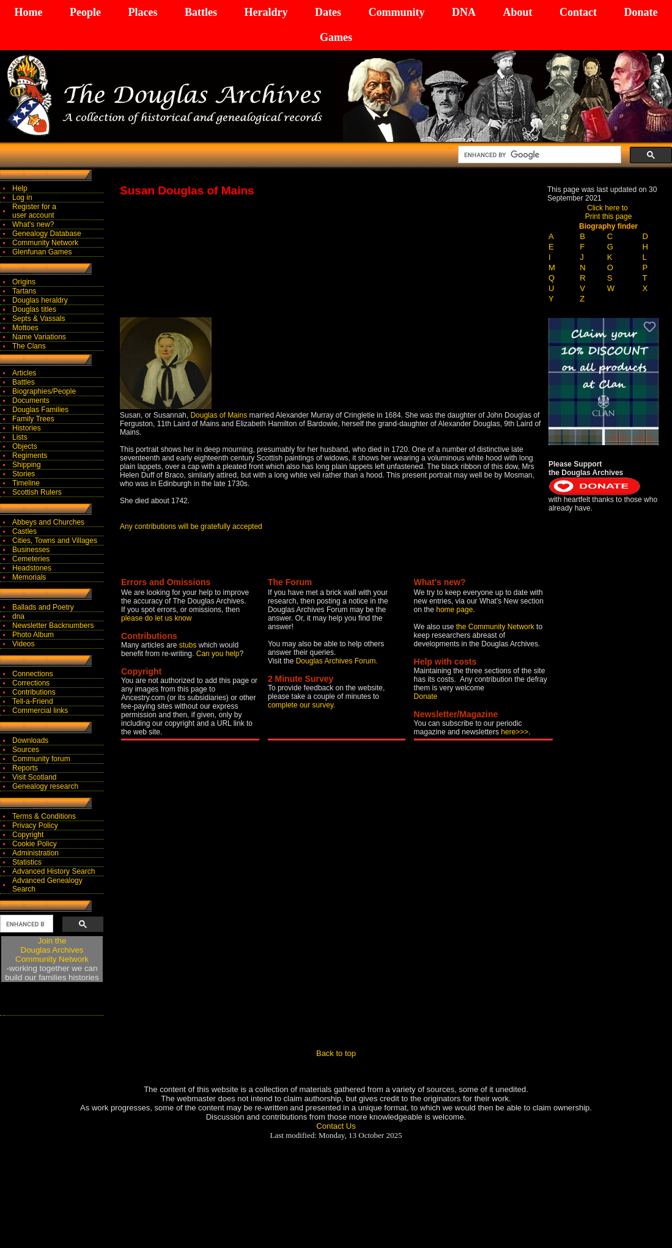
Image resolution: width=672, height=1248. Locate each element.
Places (142, 12)
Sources (25, 749)
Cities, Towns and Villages (54, 540)
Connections (32, 674)
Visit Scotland (34, 777)
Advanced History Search (53, 871)
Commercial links (40, 710)
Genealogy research (45, 786)
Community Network (45, 242)
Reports (25, 768)
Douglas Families (40, 409)
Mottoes (25, 327)
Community (396, 12)
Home (29, 12)
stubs (189, 645)
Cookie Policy (34, 844)
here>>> (514, 732)
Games (336, 37)
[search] (538, 154)
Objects (24, 446)
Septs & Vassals (38, 318)
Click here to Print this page (608, 212)
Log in (22, 197)
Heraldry (265, 12)
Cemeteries (31, 559)
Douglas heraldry (40, 300)
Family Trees (33, 419)
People (85, 12)
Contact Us (335, 1126)
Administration (35, 853)
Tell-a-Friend (32, 701)
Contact (578, 12)
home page (454, 609)
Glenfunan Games (42, 252)
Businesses (31, 549)
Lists (20, 437)
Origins (23, 282)
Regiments (29, 455)
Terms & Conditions (44, 816)
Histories (26, 428)
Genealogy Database (46, 233)
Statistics (27, 862)
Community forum (41, 759)
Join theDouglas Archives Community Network (52, 950)
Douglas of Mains (218, 415)
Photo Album (33, 634)
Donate (640, 12)
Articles (24, 373)
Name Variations (39, 337)
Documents (31, 400)
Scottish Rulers (37, 492)
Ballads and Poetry (43, 607)
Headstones (31, 568)
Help (20, 188)
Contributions (34, 692)
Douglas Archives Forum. (337, 661)
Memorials (29, 577)
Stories (23, 474)
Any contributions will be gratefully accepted (191, 526)
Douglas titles (34, 309)
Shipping (26, 464)
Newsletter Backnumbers (53, 625)
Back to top (336, 1053)
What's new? (33, 224)
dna (18, 616)
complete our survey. (302, 705)
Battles (201, 12)
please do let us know (156, 618)
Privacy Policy (35, 825)
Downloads (30, 740)
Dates (328, 12)
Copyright (27, 834)
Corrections (31, 683)
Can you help (218, 653)
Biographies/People (44, 391)
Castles (24, 531)
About (517, 12)
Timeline (26, 483)
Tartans (24, 291)
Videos (23, 644)
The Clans (29, 346)
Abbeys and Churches (48, 522)
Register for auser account (34, 211)
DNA (464, 12)
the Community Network (496, 626)
